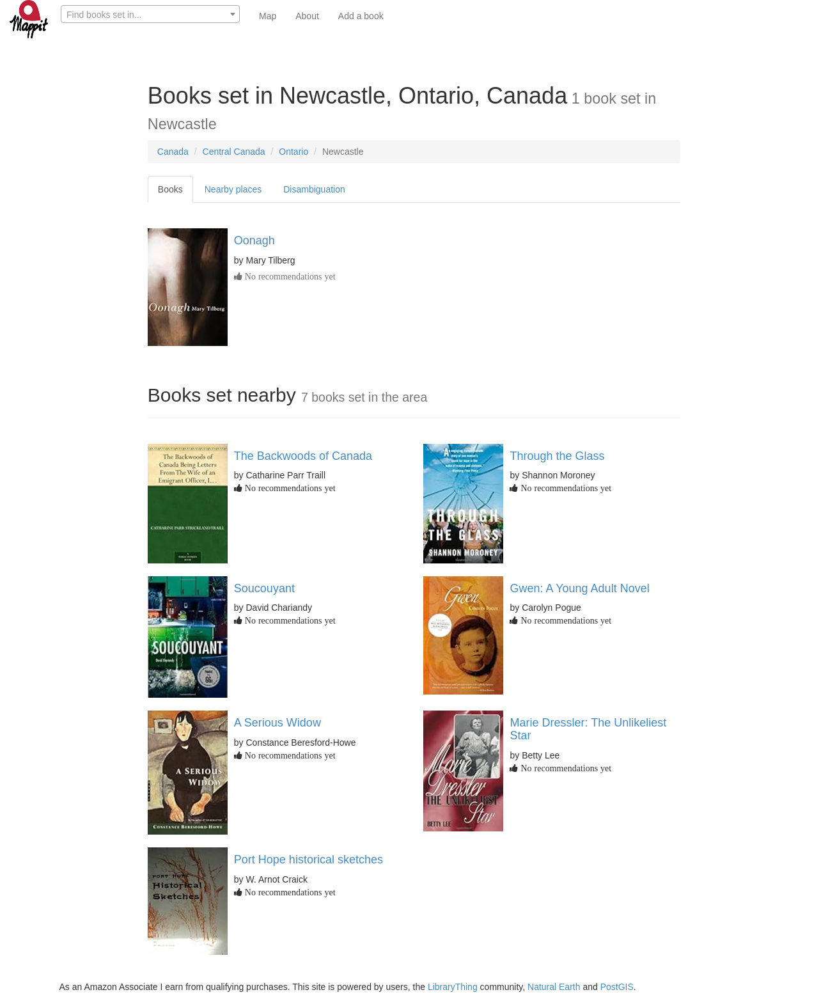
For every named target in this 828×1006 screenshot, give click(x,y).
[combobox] (150, 14)
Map (267, 16)
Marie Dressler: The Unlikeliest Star (588, 729)
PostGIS (617, 987)
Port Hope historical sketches (308, 859)
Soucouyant (264, 588)
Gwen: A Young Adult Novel (579, 588)
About (307, 16)
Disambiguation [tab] (314, 189)
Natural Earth (553, 987)
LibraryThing (453, 987)
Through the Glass (557, 456)
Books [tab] (170, 189)
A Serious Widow (277, 722)
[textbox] (150, 15)
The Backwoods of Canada (303, 456)
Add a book (361, 16)
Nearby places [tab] (233, 189)
